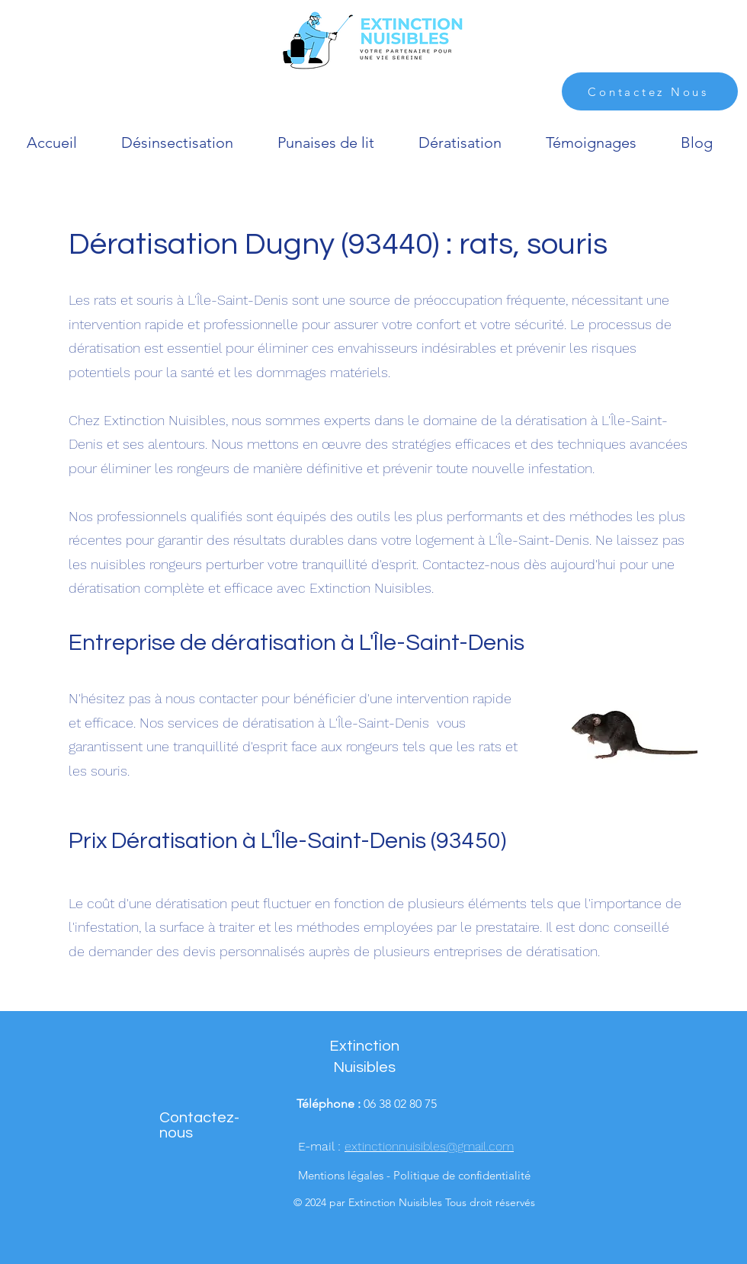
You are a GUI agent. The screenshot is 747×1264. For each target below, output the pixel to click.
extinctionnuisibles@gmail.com (429, 1146)
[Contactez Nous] (650, 91)
